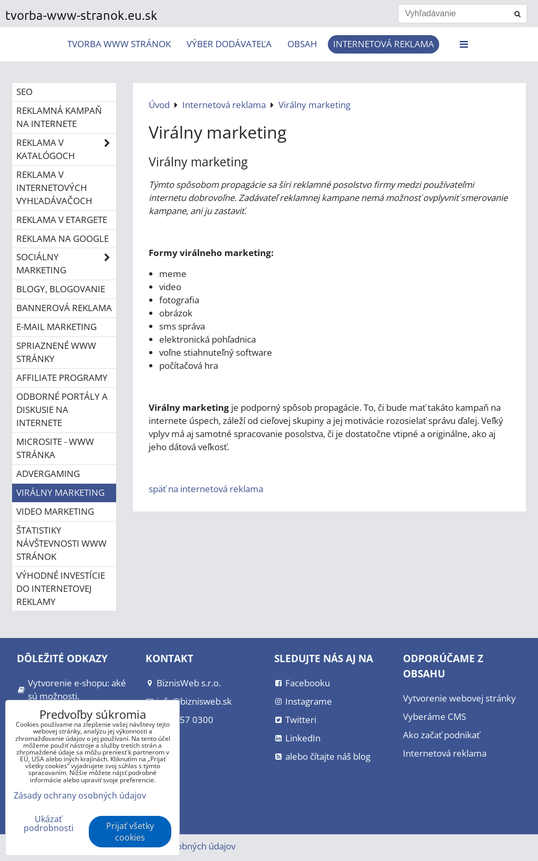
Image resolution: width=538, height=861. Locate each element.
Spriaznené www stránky (56, 352)
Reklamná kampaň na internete (59, 117)
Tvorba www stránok (119, 44)
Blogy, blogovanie (60, 289)
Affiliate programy (62, 377)
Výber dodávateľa (229, 44)
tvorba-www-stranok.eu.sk (81, 15)
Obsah (302, 44)
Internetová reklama (383, 44)
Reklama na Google (62, 238)
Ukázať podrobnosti (49, 824)
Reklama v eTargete (61, 220)
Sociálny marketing (66, 264)
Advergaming (48, 473)
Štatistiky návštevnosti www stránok (61, 543)
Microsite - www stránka (55, 448)
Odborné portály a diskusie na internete (62, 409)
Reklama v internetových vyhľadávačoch (54, 187)
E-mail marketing (56, 327)
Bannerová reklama (64, 308)
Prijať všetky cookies (130, 831)
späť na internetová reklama (206, 489)
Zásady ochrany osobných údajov (80, 795)
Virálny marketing (60, 492)
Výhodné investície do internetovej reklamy (60, 588)
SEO (24, 92)
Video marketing (55, 511)
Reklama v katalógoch (66, 149)
